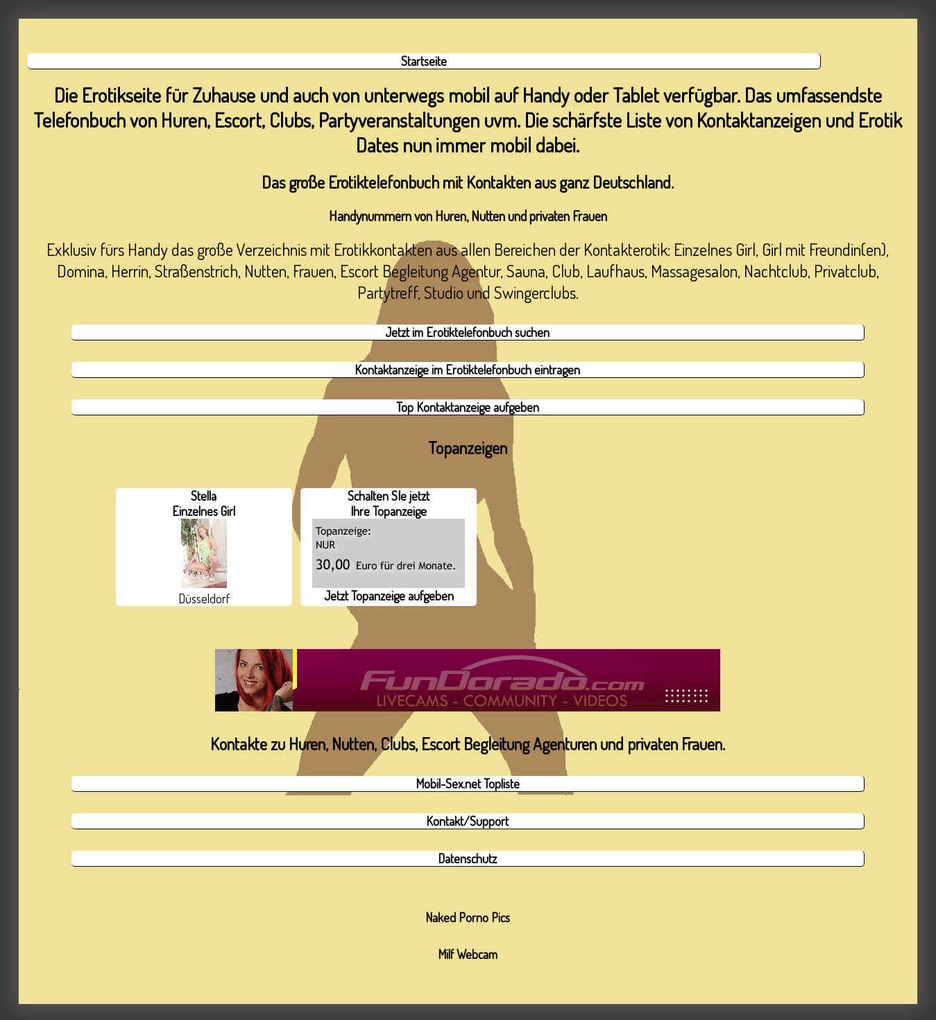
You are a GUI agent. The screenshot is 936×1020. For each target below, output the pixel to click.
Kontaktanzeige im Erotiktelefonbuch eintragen (467, 369)
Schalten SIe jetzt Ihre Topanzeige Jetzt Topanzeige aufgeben (388, 545)
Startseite (424, 61)
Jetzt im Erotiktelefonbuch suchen (467, 332)
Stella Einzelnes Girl (203, 538)
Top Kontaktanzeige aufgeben (467, 407)
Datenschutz (467, 858)
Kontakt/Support (467, 821)
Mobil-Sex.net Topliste (468, 783)
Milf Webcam (467, 954)
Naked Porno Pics (467, 917)
